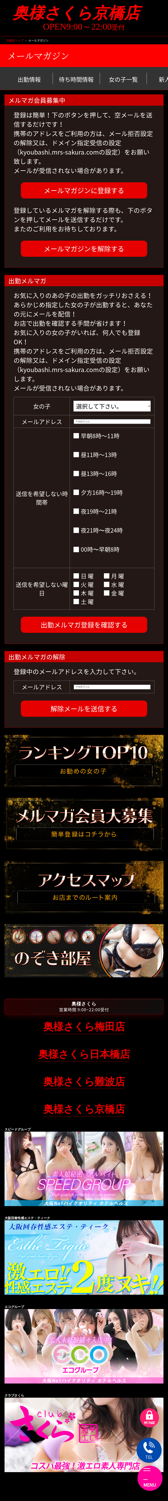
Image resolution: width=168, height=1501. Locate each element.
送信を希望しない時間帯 (42, 497)
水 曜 (114, 584)
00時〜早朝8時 (96, 549)
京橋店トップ (15, 40)
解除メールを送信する (84, 709)
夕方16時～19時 (98, 492)
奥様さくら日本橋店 (84, 1054)
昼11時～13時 (95, 454)
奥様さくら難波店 (84, 1081)
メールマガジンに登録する (84, 190)
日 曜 (84, 576)
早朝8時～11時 (96, 435)
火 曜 (84, 584)
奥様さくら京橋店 (84, 13)
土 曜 (84, 601)
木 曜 (84, 593)
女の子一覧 (123, 79)
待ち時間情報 (76, 79)
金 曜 (114, 593)
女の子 (42, 406)
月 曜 (114, 576)
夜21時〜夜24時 (98, 530)
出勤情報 (29, 79)
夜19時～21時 (95, 511)
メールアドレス (42, 421)
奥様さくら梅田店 (84, 1026)
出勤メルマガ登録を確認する (84, 625)
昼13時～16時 (95, 473)
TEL (149, 1451)
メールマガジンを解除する (84, 249)
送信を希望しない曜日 (42, 588)
